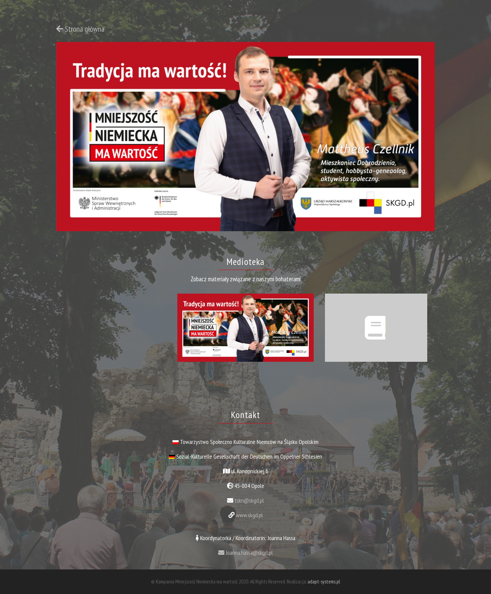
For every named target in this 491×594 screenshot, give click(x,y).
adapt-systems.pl (324, 581)
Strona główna (80, 29)
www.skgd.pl (249, 515)
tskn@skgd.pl (249, 500)
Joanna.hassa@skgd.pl (245, 552)
